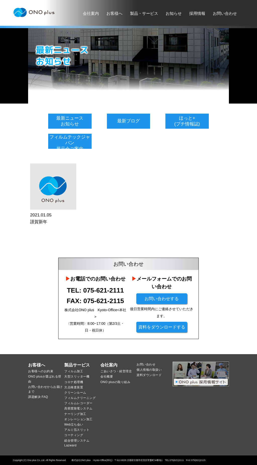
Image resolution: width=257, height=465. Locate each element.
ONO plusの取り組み (115, 382)
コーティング (73, 435)
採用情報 (197, 13)
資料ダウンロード (149, 375)
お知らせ (174, 13)
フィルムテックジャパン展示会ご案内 (69, 143)
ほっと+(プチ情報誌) (187, 121)
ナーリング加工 (75, 414)
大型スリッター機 (76, 376)
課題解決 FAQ (38, 397)
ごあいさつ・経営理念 (116, 371)
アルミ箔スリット (76, 430)
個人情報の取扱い (149, 369)
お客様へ (114, 13)
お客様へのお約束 (40, 371)
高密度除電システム (78, 408)
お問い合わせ (225, 13)
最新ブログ (128, 120)
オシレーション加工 (78, 419)
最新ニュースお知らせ (69, 121)
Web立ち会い (73, 424)
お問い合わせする (162, 298)
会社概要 (106, 376)
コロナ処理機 (73, 382)
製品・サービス (144, 13)
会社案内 (91, 13)
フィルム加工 (73, 371)
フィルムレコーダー (78, 403)
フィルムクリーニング (80, 398)
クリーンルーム (75, 392)
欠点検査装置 (73, 387)
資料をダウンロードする (161, 327)
